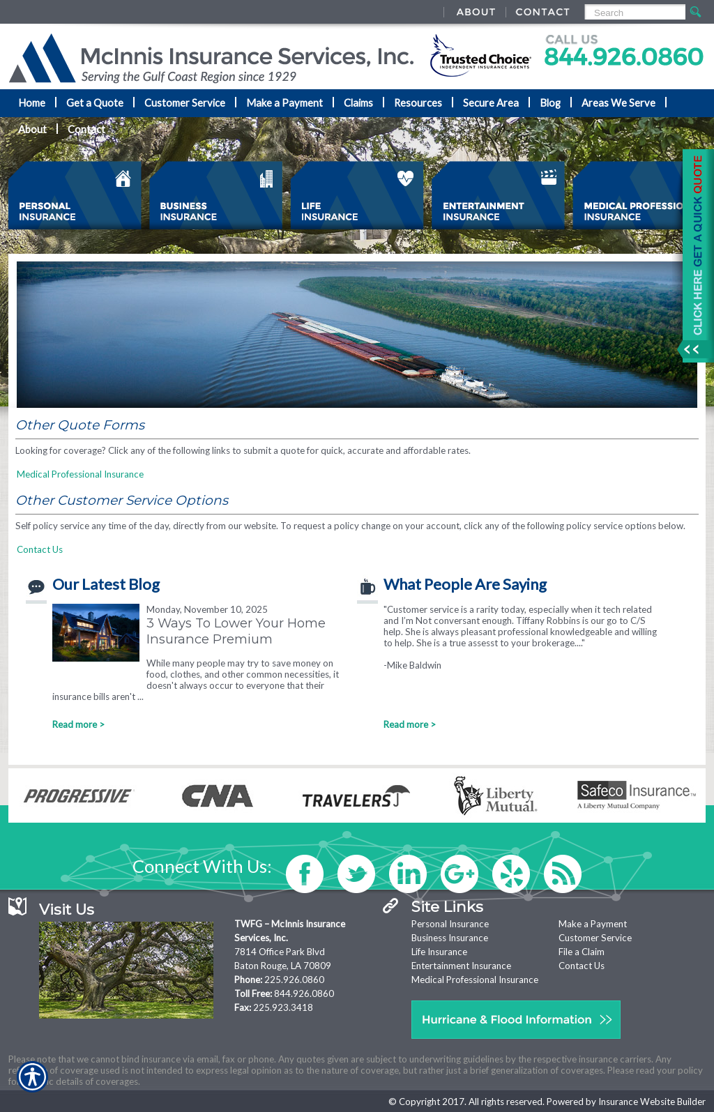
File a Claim (582, 951)
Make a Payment (593, 923)
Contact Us (40, 549)
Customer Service (595, 937)
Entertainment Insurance (461, 965)
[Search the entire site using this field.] (634, 13)
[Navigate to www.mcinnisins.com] (693, 256)
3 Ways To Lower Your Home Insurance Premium (236, 631)
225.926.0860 (294, 979)
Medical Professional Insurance (80, 474)
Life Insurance (439, 951)
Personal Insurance (450, 923)
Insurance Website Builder (652, 1101)
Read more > (78, 724)
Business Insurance (449, 937)
